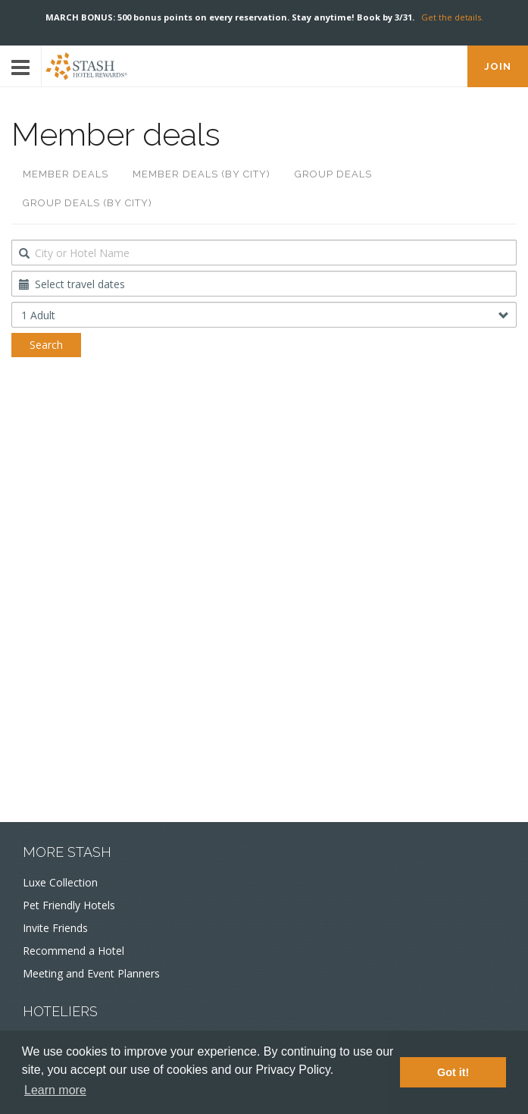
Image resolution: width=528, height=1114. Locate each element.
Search (46, 344)
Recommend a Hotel (73, 950)
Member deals (65, 174)
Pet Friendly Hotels (69, 905)
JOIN (497, 66)
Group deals (333, 174)
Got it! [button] (453, 1072)
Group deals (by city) (87, 203)
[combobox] (264, 252)
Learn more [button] (55, 1090)
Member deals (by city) (201, 174)
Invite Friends (55, 928)
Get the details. (452, 17)
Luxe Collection (60, 882)
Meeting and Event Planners (91, 973)
